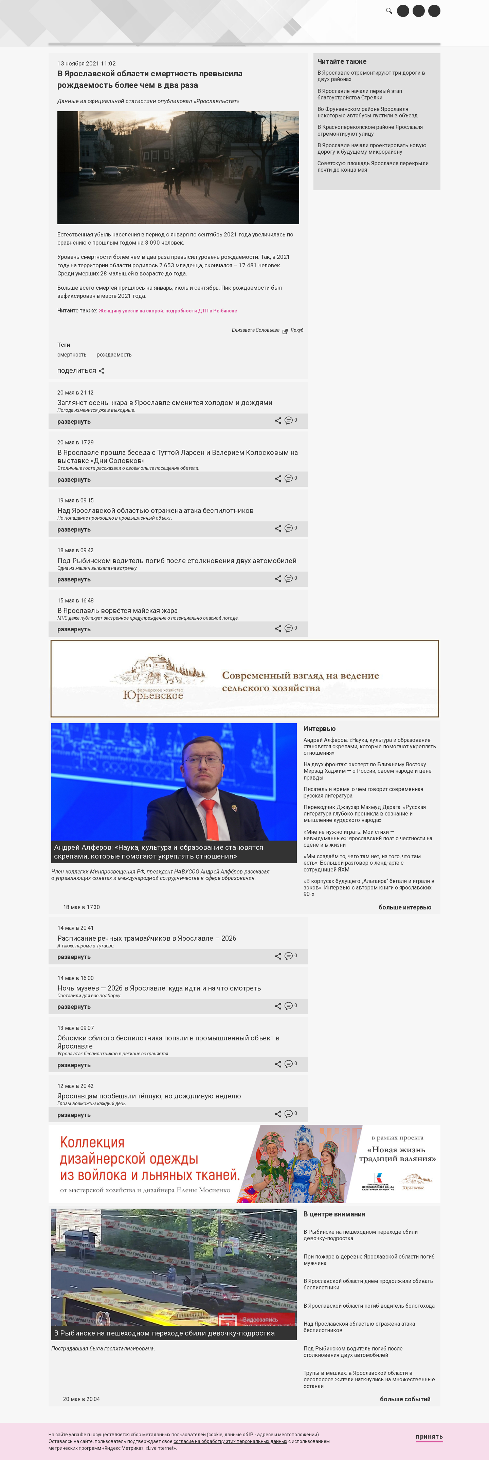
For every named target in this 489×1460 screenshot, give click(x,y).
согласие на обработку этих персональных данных (230, 1441)
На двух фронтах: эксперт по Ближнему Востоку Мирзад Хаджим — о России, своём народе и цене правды (368, 767)
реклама (411, 34)
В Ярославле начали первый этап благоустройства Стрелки (360, 90)
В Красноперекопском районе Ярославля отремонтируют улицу (370, 126)
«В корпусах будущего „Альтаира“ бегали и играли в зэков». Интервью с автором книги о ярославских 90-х (369, 884)
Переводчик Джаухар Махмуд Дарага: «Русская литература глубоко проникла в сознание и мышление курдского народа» (365, 810)
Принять (422, 1439)
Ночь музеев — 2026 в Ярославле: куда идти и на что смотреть (159, 984)
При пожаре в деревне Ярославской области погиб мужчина (369, 1256)
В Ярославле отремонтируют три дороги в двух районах (371, 72)
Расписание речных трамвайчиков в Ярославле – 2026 (146, 934)
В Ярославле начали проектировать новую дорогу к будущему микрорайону (372, 145)
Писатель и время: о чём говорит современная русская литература (363, 788)
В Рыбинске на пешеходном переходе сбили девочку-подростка (164, 1329)
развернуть (74, 417)
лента (144, 34)
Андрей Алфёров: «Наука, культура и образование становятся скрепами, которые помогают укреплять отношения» (159, 848)
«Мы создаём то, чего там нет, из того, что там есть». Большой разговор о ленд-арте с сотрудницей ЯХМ (362, 859)
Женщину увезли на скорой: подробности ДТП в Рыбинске (182, 306)
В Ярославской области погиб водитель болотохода (369, 1302)
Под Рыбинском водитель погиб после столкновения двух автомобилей (176, 557)
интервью (228, 34)
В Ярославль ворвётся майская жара (117, 607)
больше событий (405, 1395)
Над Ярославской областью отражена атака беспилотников (155, 507)
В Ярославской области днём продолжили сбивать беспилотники (368, 1280)
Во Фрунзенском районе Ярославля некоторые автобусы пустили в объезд (368, 108)
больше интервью (405, 903)
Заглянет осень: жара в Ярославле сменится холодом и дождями (164, 399)
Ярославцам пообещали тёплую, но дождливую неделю (149, 1092)
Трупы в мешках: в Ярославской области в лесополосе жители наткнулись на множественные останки (369, 1375)
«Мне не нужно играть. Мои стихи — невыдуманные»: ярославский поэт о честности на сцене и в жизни (368, 834)
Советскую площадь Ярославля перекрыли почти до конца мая (373, 163)
